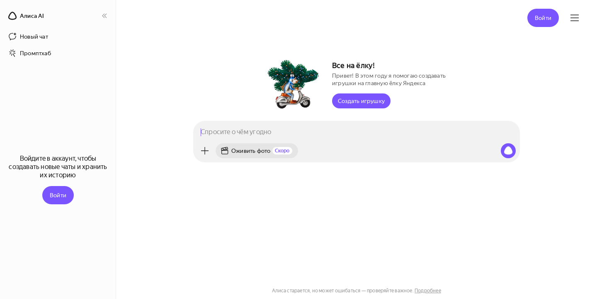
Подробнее (428, 291)
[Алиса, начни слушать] (508, 150)
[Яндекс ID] (574, 18)
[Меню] (204, 150)
